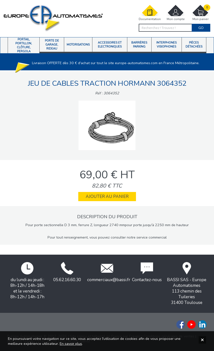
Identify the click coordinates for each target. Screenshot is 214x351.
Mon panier (200, 12)
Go (201, 27)
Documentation (150, 12)
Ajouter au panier (107, 196)
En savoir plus (71, 343)
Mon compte (176, 12)
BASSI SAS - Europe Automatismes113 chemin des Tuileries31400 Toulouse (186, 283)
